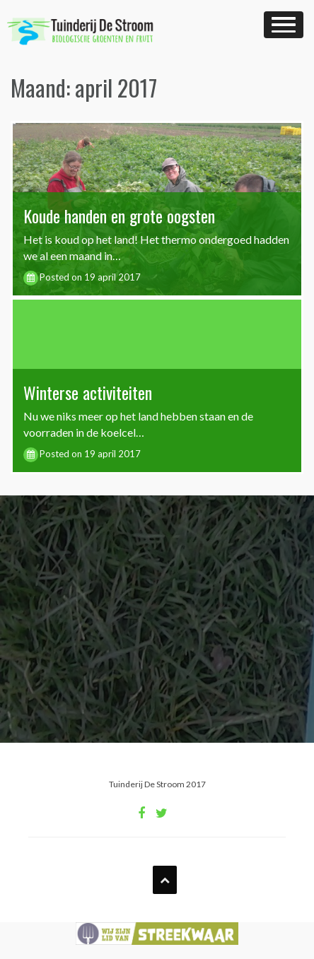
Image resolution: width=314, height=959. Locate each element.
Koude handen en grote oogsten (119, 215)
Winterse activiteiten (87, 392)
